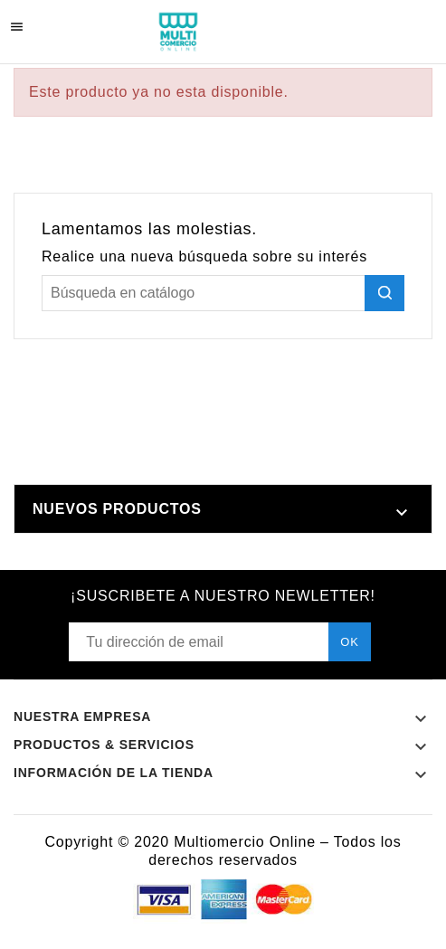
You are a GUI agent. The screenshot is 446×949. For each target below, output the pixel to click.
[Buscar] (223, 293)
